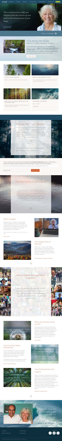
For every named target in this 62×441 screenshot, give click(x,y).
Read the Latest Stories (41, 391)
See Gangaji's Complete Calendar (44, 258)
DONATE (58, 1)
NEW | (42, 77)
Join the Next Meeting (10, 363)
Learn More (31, 56)
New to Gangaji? (48, 33)
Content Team (23, 430)
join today (35, 170)
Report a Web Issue (6, 433)
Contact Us (4, 430)
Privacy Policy (23, 433)
